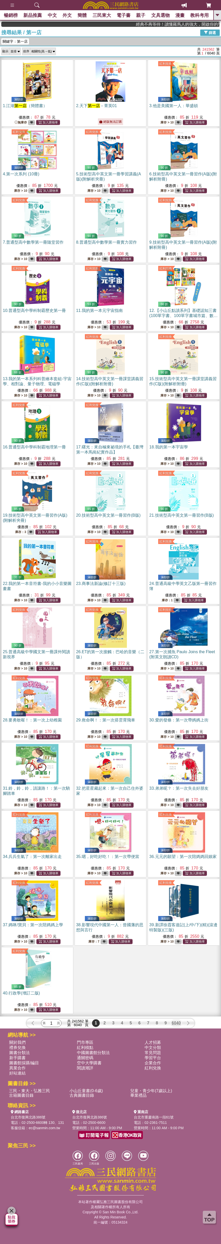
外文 (67, 15)
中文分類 (153, 1047)
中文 (52, 15)
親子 (141, 15)
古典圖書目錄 (81, 1095)
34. (32, 856)
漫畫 (180, 15)
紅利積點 (85, 1047)
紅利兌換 (165, 63)
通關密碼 (85, 1058)
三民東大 (102, 15)
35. (107, 856)
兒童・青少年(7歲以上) (151, 1091)
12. (183, 315)
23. (101, 583)
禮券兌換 (17, 1047)
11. (99, 310)
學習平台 (153, 1058)
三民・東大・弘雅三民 (29, 1091)
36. (182, 856)
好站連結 (17, 1073)
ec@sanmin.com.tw (44, 1128)
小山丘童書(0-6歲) (86, 1091)
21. (181, 515)
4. (21, 174)
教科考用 (199, 15)
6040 (176, 1023)
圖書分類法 (19, 1052)
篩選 (210, 32)
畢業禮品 (138, 1095)
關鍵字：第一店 (15, 41)
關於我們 (17, 1042)
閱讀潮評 (85, 1068)
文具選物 (160, 15)
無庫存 (21, 122)
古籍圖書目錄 (21, 1095)
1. (25, 106)
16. (34, 447)
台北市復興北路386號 (28, 1117)
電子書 (123, 15)
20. (108, 515)
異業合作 (17, 1068)
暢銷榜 (11, 15)
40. (21, 993)
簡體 (82, 15)
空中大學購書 (89, 1063)
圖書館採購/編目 (24, 1063)
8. (106, 242)
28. (32, 720)
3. (173, 106)
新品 (32, 15)
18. (168, 447)
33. (178, 788)
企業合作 (153, 1063)
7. (33, 242)
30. (178, 720)
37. (33, 925)
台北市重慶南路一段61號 (154, 1117)
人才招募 (153, 1042)
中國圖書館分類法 (93, 1052)
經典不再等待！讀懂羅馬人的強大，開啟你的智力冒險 (195, 24)
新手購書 (17, 1058)
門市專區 (85, 1042)
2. (96, 106)
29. (105, 720)
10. (34, 310)
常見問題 (153, 1052)
